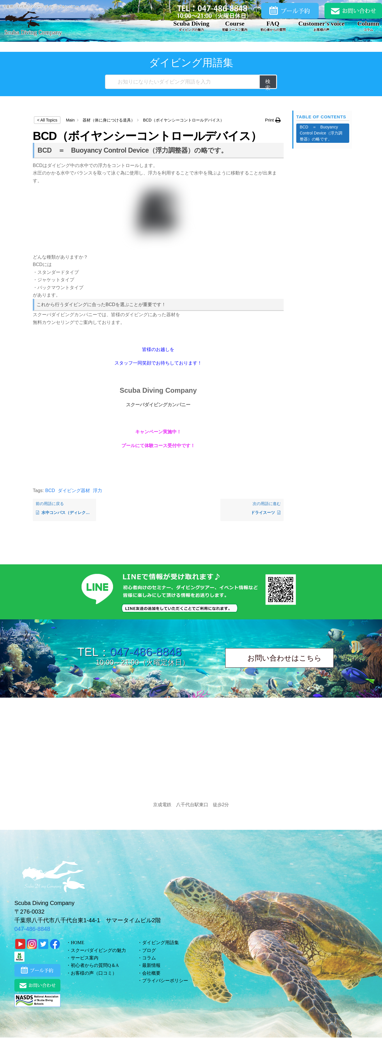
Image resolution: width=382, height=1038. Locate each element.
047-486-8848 (146, 652)
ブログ (149, 950)
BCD (50, 490)
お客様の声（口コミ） (94, 973)
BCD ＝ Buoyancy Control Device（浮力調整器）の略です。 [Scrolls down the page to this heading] (321, 133)
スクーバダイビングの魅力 (98, 950)
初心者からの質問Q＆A (95, 965)
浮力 (97, 490)
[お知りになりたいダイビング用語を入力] (182, 82)
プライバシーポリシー (165, 980)
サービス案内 (84, 957)
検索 (268, 84)
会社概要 (151, 973)
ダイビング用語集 (160, 942)
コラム (149, 957)
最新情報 (151, 965)
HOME (77, 942)
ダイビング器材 (74, 490)
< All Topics (47, 120)
